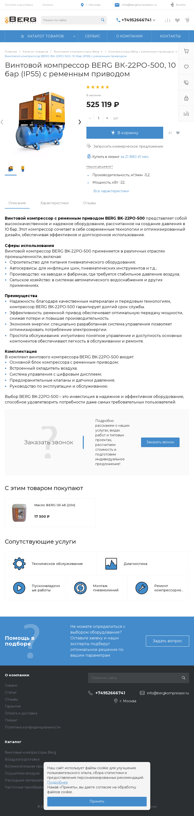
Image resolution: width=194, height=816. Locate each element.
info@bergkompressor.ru (139, 4)
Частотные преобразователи (30, 787)
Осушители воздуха (22, 773)
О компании (17, 675)
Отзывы (89, 203)
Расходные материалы (24, 780)
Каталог (13, 741)
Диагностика (135, 564)
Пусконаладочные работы (46, 588)
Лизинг (47, 4)
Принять (97, 801)
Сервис (11, 685)
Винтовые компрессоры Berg (30, 752)
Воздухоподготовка (22, 759)
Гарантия (13, 706)
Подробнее (57, 782)
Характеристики (54, 203)
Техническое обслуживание (57, 564)
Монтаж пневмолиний (105, 588)
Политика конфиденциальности (32, 727)
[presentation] (2, 121)
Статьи (10, 692)
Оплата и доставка (19, 4)
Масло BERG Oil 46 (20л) (54, 505)
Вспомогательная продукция (30, 766)
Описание (17, 203)
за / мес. (135, 157)
